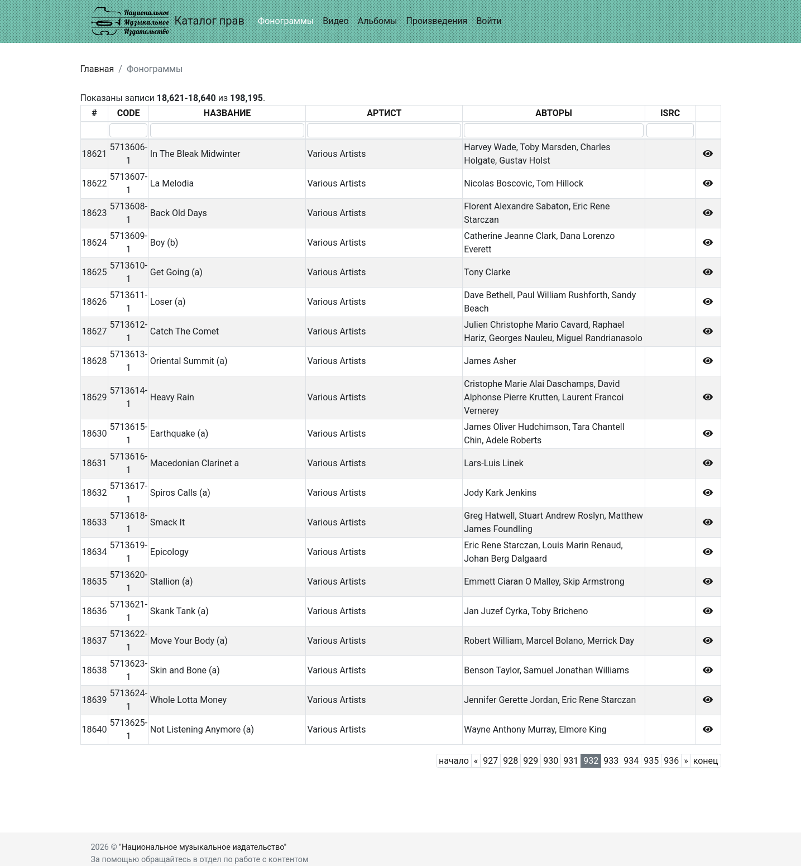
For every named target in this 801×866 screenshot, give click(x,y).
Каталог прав (167, 21)
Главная (97, 69)
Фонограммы (286, 21)
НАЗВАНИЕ (227, 113)
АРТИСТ (384, 113)
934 (631, 760)
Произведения (436, 21)
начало (454, 760)
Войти (488, 21)
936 (671, 760)
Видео (335, 21)
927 (490, 760)
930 (550, 760)
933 (610, 760)
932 (590, 760)
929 (530, 760)
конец (705, 760)
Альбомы (377, 21)
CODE (128, 113)
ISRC (670, 113)
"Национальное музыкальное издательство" (202, 847)
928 (510, 760)
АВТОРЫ (553, 113)
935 (651, 760)
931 (570, 760)
